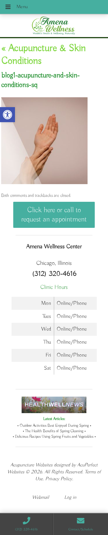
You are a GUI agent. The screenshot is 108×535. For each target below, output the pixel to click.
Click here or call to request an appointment (54, 215)
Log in (70, 497)
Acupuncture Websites (31, 465)
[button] (7, 114)
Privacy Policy (58, 479)
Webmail (40, 497)
